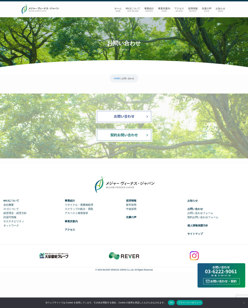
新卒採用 (131, 204)
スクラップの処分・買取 (79, 208)
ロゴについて (11, 208)
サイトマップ (195, 233)
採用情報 (131, 200)
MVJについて (11, 200)
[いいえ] (243, 302)
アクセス (70, 229)
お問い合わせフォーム (200, 213)
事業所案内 (71, 221)
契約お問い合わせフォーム (202, 217)
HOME (117, 78)
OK (171, 302)
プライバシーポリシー (189, 302)
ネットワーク (11, 225)
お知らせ (192, 200)
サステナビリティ (13, 221)
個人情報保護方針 (197, 225)
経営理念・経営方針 (15, 213)
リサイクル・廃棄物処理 (79, 204)
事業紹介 (70, 200)
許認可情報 (9, 217)
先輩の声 (131, 217)
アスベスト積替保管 (76, 213)
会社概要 (8, 204)
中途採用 (131, 208)
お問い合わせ (195, 208)
